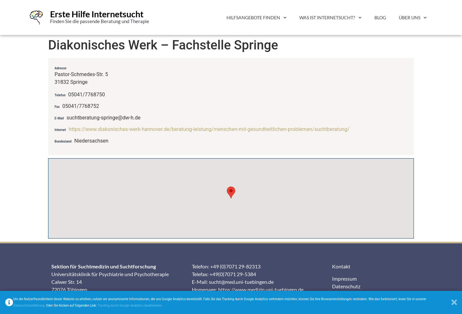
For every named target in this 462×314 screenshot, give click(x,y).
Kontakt (341, 266)
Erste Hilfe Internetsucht (96, 14)
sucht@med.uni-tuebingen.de (241, 282)
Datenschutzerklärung (28, 305)
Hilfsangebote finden (257, 17)
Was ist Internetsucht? (330, 17)
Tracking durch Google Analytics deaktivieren (129, 305)
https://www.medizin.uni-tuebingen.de (261, 289)
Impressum (344, 278)
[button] (231, 192)
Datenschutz (346, 286)
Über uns (413, 17)
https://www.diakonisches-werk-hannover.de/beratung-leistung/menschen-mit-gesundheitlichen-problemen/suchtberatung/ (209, 129)
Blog (380, 17)
